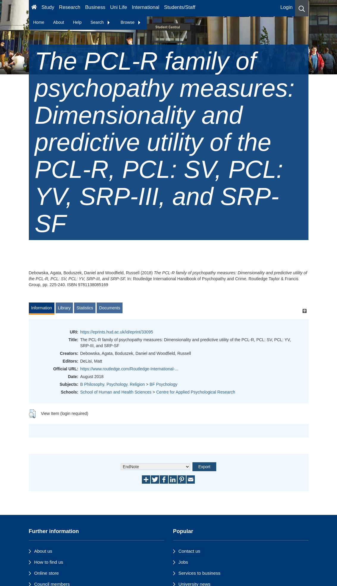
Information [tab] (41, 307)
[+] (304, 310)
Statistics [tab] (84, 307)
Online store (46, 573)
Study (47, 7)
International (145, 7)
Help (77, 22)
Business (95, 7)
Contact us (189, 551)
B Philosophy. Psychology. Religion (112, 384)
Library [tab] (64, 307)
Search (100, 22)
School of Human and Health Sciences (116, 392)
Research (69, 7)
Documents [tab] (109, 307)
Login (286, 7)
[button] (301, 8)
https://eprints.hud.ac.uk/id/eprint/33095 (116, 332)
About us (43, 551)
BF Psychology (163, 384)
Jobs (183, 562)
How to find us (48, 562)
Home (38, 22)
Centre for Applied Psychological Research (195, 392)
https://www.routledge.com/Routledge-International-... (129, 368)
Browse (131, 22)
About (58, 22)
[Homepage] (34, 8)
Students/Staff (179, 7)
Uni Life (118, 7)
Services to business (199, 573)
